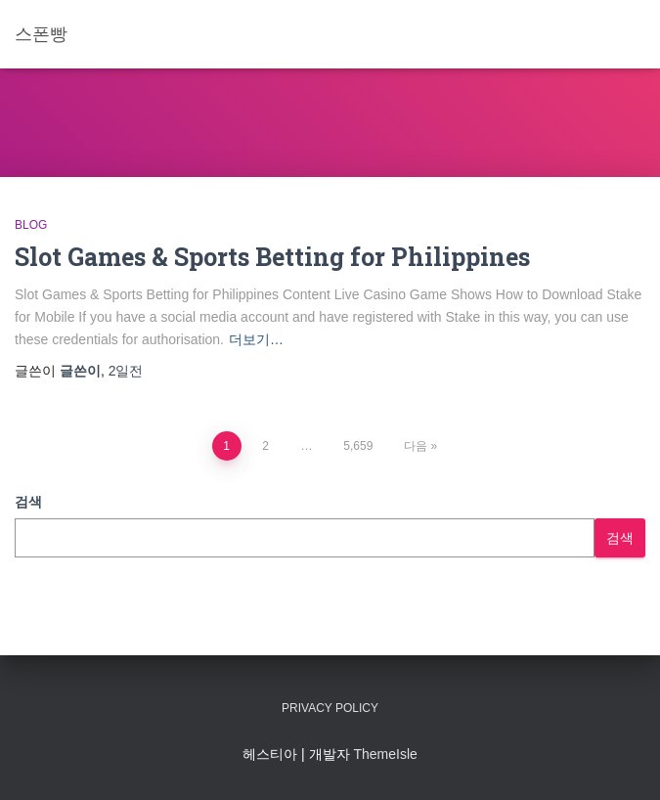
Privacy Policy (330, 708)
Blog (31, 225)
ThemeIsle (385, 754)
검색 (28, 502)
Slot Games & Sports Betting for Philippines (272, 257)
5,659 (358, 446)
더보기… (256, 339)
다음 (415, 446)
